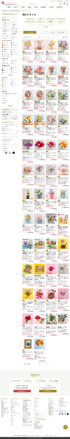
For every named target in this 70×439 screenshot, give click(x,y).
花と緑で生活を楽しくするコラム (7, 139)
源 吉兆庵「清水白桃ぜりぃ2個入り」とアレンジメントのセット (63, 228)
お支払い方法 (51, 409)
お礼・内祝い (3, 413)
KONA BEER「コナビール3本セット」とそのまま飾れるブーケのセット (51, 253)
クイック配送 (36, 414)
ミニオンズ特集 (25, 404)
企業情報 (15, 435)
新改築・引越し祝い (4, 407)
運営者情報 (19, 435)
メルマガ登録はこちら (48, 391)
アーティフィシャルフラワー (30, 22)
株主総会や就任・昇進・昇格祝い (28, 421)
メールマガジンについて (62, 405)
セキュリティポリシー (31, 435)
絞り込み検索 (30, 32)
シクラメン (36, 402)
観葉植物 (50, 21)
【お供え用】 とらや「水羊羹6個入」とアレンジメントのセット (27, 253)
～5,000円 (3, 60)
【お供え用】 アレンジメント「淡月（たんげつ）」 (51, 129)
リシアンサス (36, 406)
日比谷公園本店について (38, 426)
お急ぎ (29, 7)
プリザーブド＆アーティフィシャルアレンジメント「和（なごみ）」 (51, 278)
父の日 (22, 7)
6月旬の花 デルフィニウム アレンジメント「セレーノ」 (63, 54)
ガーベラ (35, 404)
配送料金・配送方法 (52, 408)
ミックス (12, 425)
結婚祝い (2, 405)
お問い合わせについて (62, 406)
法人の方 (51, 7)
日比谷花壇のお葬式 (37, 428)
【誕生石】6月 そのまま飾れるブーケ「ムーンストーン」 (51, 54)
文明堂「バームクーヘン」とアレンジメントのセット (39, 328)
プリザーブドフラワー (61, 18)
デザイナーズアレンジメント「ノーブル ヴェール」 (27, 154)
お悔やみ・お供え (4, 402)
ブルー (12, 422)
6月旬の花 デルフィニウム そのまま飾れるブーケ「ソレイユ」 (39, 79)
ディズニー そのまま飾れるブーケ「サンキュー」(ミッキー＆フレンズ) (39, 303)
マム (35, 403)
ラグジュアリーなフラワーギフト (28, 424)
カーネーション (36, 405)
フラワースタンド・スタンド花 (15, 413)
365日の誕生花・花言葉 (62, 411)
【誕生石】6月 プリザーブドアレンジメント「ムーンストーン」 (39, 54)
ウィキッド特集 (25, 402)
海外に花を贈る (10, 126)
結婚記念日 (43, 7)
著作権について (37, 435)
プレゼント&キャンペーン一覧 (38, 415)
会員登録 (50, 412)
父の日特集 (24, 403)
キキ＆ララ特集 (25, 416)
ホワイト (12, 424)
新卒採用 (47, 435)
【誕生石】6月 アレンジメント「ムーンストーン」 (27, 54)
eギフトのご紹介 (37, 422)
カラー (35, 407)
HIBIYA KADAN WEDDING (38, 427)
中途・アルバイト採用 (53, 435)
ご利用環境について (62, 404)
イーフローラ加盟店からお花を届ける (10, 124)
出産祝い (2, 404)
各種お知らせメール (52, 411)
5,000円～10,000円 (14, 60)
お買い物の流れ (51, 407)
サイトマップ (43, 435)
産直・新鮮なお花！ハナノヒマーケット (10, 133)
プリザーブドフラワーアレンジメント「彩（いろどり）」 (63, 278)
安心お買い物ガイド (60, 1)
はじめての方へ (53, 1)
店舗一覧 (59, 7)
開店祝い (2, 406)
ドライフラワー (40, 21)
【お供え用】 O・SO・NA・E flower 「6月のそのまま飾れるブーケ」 (39, 203)
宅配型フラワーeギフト (6, 128)
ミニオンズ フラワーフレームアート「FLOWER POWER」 (39, 278)
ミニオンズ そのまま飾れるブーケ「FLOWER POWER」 (27, 303)
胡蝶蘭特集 (24, 420)
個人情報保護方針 (24, 435)
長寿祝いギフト (25, 418)
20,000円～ (12, 63)
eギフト (16, 7)
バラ (35, 400)
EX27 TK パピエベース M (63, 202)
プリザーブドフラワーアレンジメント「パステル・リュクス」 (63, 303)
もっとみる (46, 26)
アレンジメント (30, 18)
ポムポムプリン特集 (26, 417)
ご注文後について (61, 401)
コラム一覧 (60, 410)
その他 (50, 415)
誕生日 (9, 7)
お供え (36, 7)
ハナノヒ (10, 131)
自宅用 (2, 416)
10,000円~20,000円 (5, 63)
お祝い (2, 414)
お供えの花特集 (25, 409)
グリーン (12, 423)
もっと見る (10, 105)
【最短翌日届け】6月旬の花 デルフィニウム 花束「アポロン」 (39, 104)
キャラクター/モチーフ (51, 18)
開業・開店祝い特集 (26, 419)
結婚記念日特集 (25, 406)
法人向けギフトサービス (6, 111)
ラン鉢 (61, 21)
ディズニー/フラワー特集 (26, 415)
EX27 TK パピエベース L (27, 227)
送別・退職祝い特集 (26, 408)
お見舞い (2, 415)
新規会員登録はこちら (22, 391)
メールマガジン (51, 414)
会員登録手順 (51, 413)
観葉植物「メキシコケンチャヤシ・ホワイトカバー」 (51, 328)
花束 (40, 18)
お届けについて (61, 400)
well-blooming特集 (25, 405)
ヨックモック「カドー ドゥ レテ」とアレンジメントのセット (39, 253)
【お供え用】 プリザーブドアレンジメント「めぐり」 (27, 203)
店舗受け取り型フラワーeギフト (10, 130)
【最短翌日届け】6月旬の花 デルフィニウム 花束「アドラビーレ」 (63, 79)
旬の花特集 (24, 407)
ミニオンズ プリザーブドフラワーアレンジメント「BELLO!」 (63, 253)
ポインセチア (36, 401)
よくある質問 (66, 1)
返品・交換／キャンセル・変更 (53, 410)
